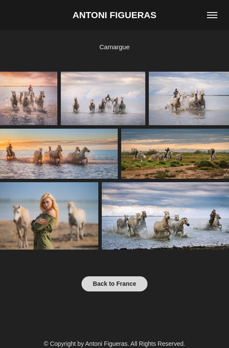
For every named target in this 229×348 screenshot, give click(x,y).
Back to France (114, 283)
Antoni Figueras (114, 15)
